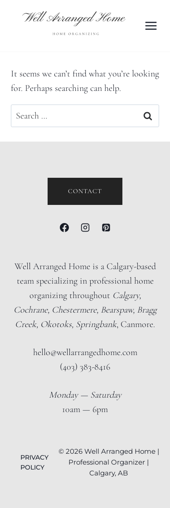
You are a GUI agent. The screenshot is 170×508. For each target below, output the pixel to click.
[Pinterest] (106, 227)
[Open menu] (151, 25)
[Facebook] (64, 227)
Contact (85, 191)
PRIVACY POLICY (34, 462)
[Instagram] (85, 227)
